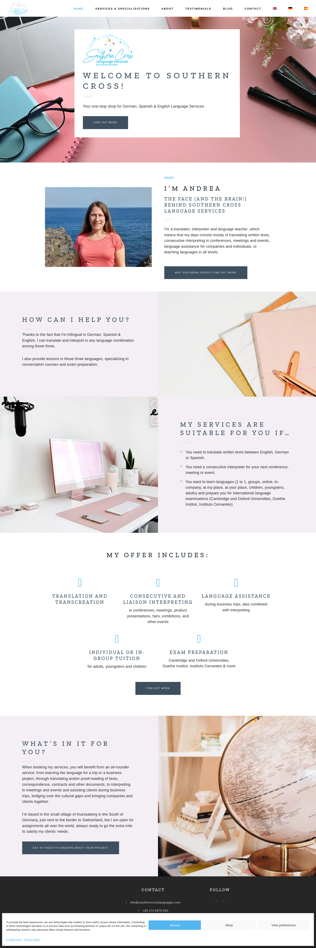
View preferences (283, 925)
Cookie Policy (14, 939)
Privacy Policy (32, 939)
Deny (229, 925)
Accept (175, 925)
